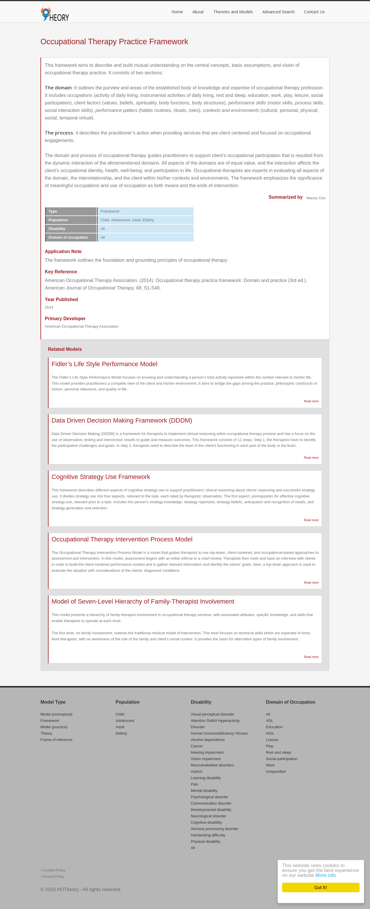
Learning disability (206, 778)
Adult (120, 727)
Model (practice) (53, 727)
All (193, 848)
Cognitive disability (206, 822)
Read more (311, 401)
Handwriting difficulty (208, 835)
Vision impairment (206, 759)
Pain (194, 784)
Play (269, 746)
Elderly (121, 733)
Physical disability (205, 841)
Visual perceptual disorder (212, 714)
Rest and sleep (278, 752)
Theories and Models (233, 11)
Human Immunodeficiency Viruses (219, 733)
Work (270, 765)
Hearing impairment (207, 752)
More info (325, 875)
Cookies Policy (52, 870)
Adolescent (125, 720)
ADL (269, 720)
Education (274, 727)
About (198, 11)
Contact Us (314, 11)
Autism (196, 771)
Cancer (197, 746)
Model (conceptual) (56, 714)
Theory (46, 733)
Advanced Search (278, 11)
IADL (270, 733)
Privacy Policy (52, 877)
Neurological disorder (208, 816)
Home (177, 11)
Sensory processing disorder (214, 829)
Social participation (281, 759)
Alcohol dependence (208, 739)
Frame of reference (56, 739)
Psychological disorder (209, 797)
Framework (49, 720)
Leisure (272, 739)
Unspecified (276, 771)
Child (120, 714)
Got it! (320, 887)
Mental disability (204, 790)
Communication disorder (211, 803)
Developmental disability (211, 809)
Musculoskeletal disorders (212, 765)
